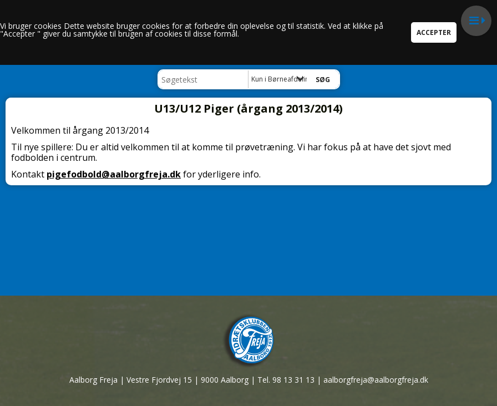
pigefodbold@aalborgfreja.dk (114, 174)
